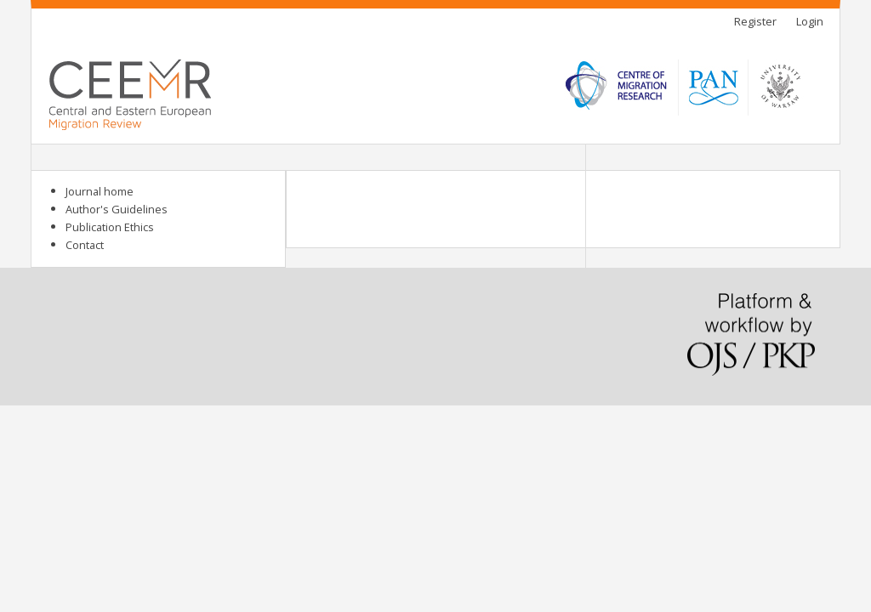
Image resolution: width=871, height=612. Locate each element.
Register (755, 21)
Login (809, 21)
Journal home (99, 191)
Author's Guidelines (116, 209)
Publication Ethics (109, 227)
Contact (84, 244)
